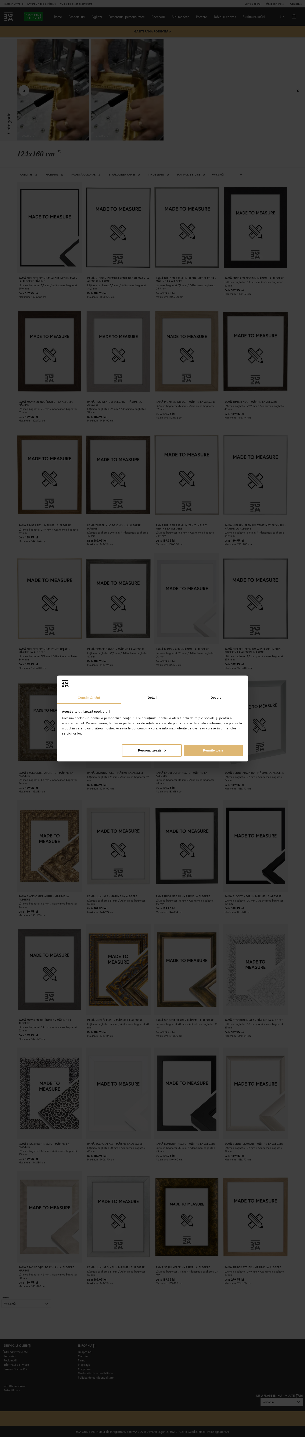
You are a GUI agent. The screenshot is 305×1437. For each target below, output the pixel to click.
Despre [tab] (216, 697)
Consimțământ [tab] (89, 697)
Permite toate (213, 750)
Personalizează (152, 750)
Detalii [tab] (152, 697)
